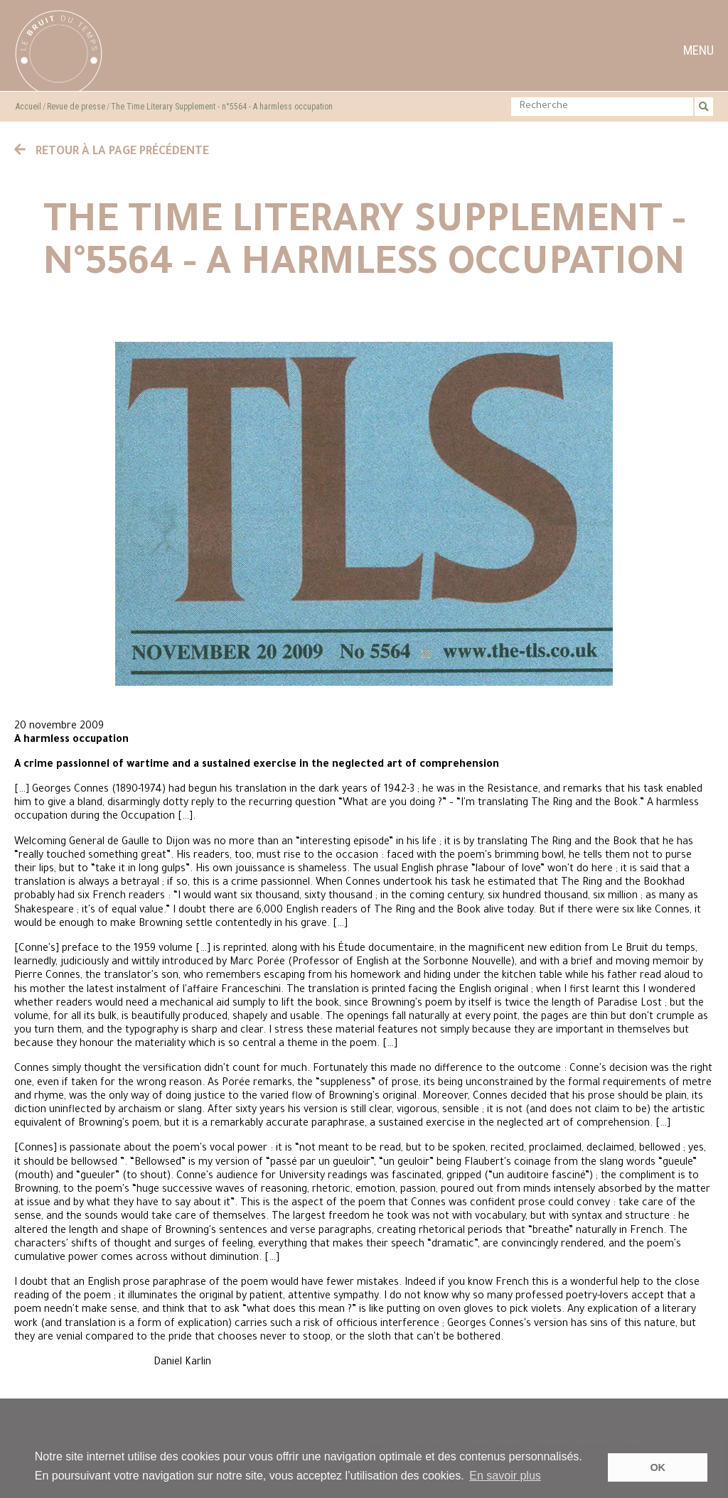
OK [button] (657, 1467)
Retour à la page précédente (111, 152)
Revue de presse (76, 107)
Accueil (28, 107)
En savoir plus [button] (505, 1476)
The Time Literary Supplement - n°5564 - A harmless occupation (222, 107)
